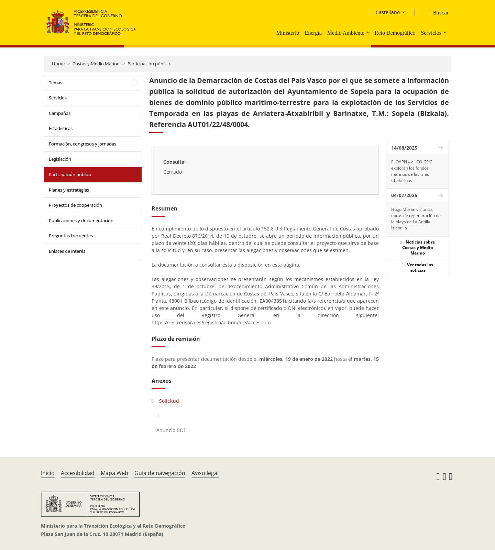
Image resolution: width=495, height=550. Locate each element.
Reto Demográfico (395, 33)
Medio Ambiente (345, 33)
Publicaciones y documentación (81, 220)
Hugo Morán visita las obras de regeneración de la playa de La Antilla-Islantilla (416, 218)
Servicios (431, 33)
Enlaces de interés (67, 251)
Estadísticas (61, 128)
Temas (55, 82)
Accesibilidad (78, 473)
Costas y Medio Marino (96, 64)
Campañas (59, 113)
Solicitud (169, 401)
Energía (313, 33)
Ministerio (287, 33)
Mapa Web (114, 473)
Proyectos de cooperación (75, 205)
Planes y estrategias (69, 190)
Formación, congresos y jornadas (82, 144)
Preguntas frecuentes (71, 236)
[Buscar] (436, 12)
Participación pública (149, 64)
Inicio (48, 473)
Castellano (388, 12)
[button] (369, 33)
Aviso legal (205, 473)
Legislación (60, 159)
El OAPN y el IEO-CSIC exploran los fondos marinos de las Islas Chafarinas (411, 171)
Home (58, 64)
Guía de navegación (159, 473)
